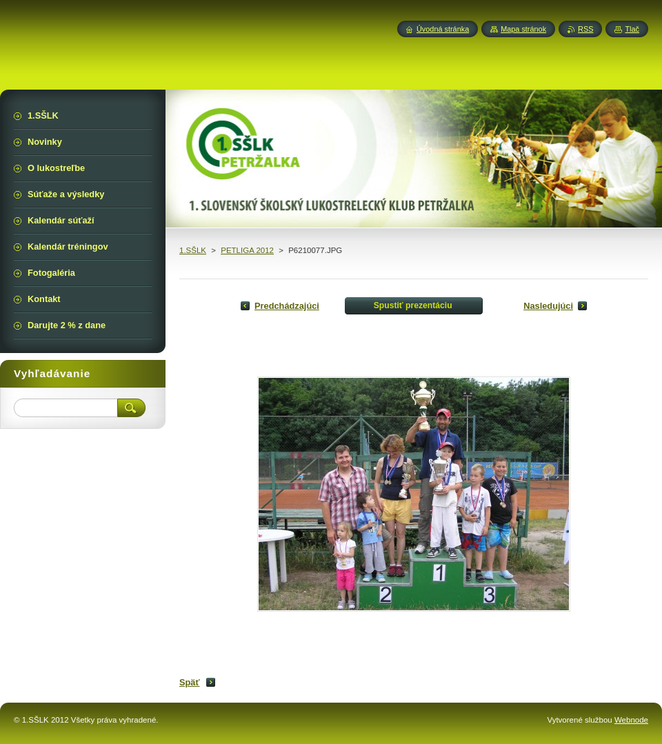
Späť (189, 682)
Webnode (631, 720)
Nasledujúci (548, 306)
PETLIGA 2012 (247, 250)
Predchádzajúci (286, 306)
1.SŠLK (192, 250)
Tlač (632, 29)
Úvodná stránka (443, 29)
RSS (585, 29)
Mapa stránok (523, 29)
